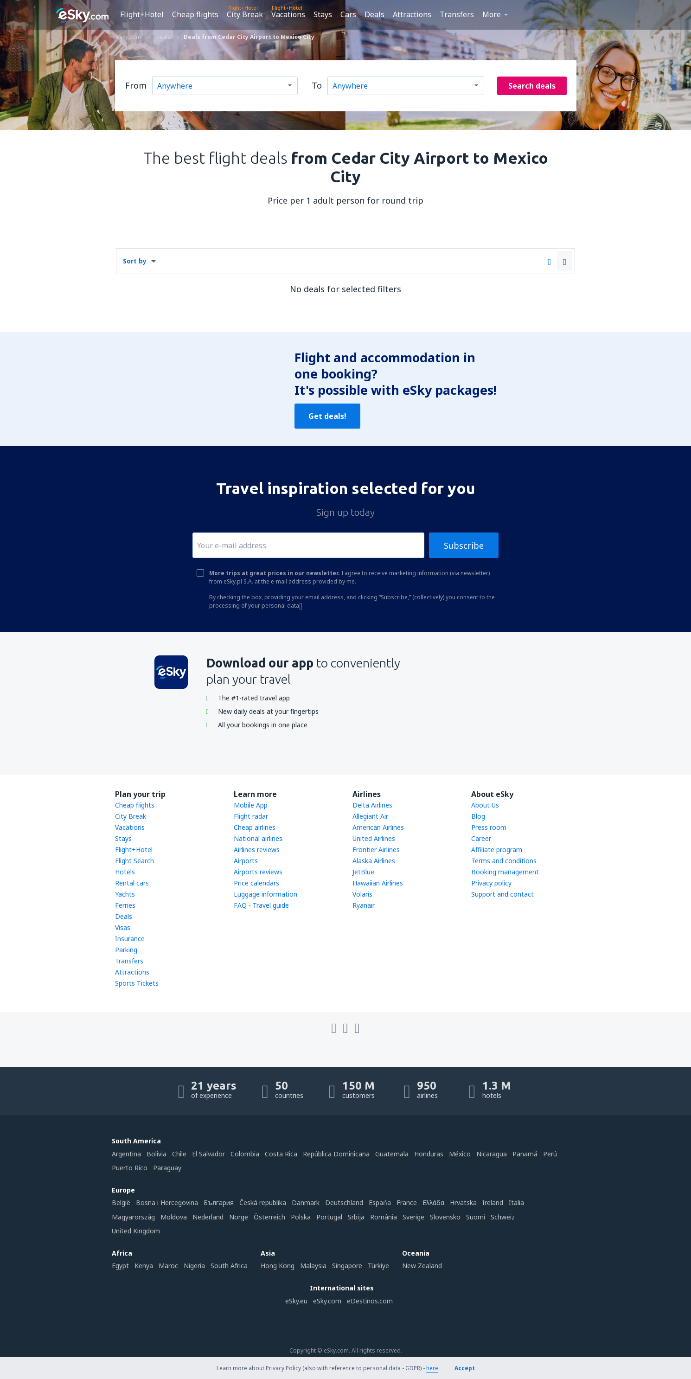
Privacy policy (491, 883)
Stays (323, 14)
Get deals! (327, 416)
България (219, 1202)
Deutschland (344, 1202)
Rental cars (132, 883)
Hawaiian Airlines (377, 883)
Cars (348, 14)
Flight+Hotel (142, 14)
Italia (516, 1202)
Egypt (120, 1265)
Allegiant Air (370, 816)
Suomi (475, 1216)
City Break (245, 14)
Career (481, 838)
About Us (485, 805)
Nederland (208, 1216)
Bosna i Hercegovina (167, 1202)
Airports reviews (258, 871)
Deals (374, 14)
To (317, 85)
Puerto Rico (129, 1167)
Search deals (532, 86)
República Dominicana (336, 1153)
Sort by (135, 261)
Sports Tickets (137, 983)
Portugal (329, 1216)
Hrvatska (463, 1202)
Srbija (356, 1216)
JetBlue (363, 871)
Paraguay (167, 1167)
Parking (126, 949)
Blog (478, 816)
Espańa (380, 1202)
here (432, 1368)
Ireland (492, 1202)
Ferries (125, 905)
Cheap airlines (254, 827)
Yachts (125, 894)
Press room (488, 827)
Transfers (457, 14)
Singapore (347, 1265)
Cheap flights (195, 14)
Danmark (306, 1202)
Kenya (143, 1265)
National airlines (258, 838)
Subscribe (464, 545)
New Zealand (422, 1265)
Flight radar (251, 816)
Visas (122, 927)
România (383, 1216)
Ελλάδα (433, 1202)
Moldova (173, 1216)
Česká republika (262, 1202)
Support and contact (502, 894)
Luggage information (265, 894)
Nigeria (194, 1265)
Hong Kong (277, 1265)
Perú (550, 1153)
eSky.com (327, 1300)
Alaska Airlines (373, 860)
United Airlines (373, 838)
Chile (179, 1153)
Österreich (269, 1216)
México (460, 1153)
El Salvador (208, 1153)
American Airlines (378, 827)
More (491, 14)
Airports (246, 860)
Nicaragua (491, 1153)
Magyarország (133, 1216)
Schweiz (503, 1216)
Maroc (168, 1265)
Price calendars (256, 883)
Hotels (125, 871)
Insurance (130, 938)
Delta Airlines (372, 805)
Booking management (505, 871)
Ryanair (363, 905)
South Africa (229, 1265)
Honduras (428, 1153)
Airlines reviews (257, 849)
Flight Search (134, 860)
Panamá (524, 1153)
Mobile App (251, 805)
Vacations (288, 14)
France (407, 1202)
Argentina (126, 1153)
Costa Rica (281, 1153)
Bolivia (156, 1153)
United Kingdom (136, 1230)
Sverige (413, 1216)
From (136, 85)
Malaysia (313, 1265)
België (121, 1202)
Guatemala (392, 1153)
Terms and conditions (504, 860)
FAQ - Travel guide (261, 905)
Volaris (362, 894)
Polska (301, 1216)
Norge (238, 1216)
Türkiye (378, 1265)
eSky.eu (296, 1300)
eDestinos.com (370, 1300)
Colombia (244, 1153)
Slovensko (445, 1216)
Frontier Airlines (376, 849)
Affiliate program (496, 849)
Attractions (412, 14)
